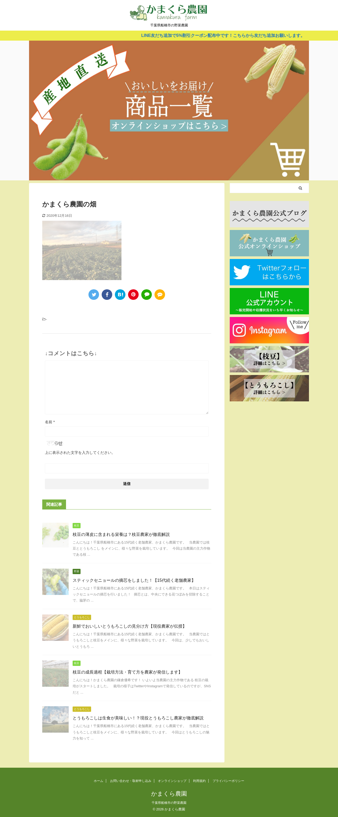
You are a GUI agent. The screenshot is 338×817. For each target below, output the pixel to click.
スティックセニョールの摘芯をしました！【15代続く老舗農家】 (134, 580)
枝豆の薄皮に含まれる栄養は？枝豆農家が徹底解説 (121, 534)
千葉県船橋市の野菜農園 (169, 803)
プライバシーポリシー (228, 781)
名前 (50, 422)
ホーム (98, 781)
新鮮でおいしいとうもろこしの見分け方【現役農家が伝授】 (130, 626)
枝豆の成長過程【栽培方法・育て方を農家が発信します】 (127, 672)
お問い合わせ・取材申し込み (130, 781)
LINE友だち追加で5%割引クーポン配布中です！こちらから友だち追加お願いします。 (228, 35)
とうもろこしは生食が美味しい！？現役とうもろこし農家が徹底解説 (138, 718)
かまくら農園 (169, 793)
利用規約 (199, 781)
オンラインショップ (172, 781)
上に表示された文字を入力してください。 (80, 452)
